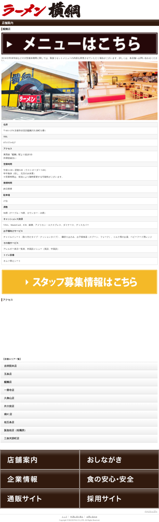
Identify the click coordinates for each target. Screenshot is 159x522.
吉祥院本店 (10, 366)
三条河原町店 (11, 438)
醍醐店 (8, 382)
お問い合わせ (91, 517)
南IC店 (8, 414)
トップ (64, 517)
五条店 (8, 374)
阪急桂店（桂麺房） (15, 430)
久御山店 (9, 398)
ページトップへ (151, 511)
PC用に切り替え (76, 517)
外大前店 (9, 406)
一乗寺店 (9, 390)
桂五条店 (9, 422)
